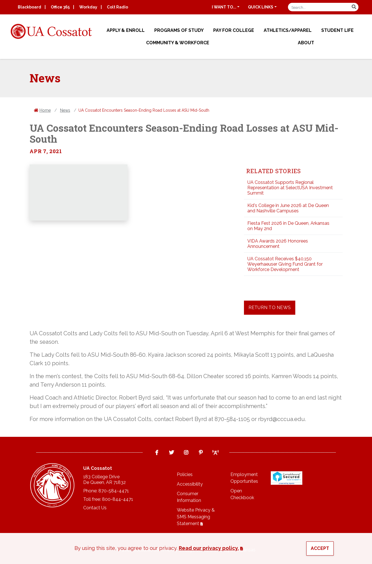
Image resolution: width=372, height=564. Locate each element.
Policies (185, 474)
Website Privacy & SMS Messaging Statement (196, 516)
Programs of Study (179, 30)
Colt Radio (117, 7)
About (306, 42)
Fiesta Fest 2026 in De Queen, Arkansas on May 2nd (288, 226)
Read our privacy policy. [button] (209, 548)
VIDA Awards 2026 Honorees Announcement (277, 243)
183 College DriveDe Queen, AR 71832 (104, 479)
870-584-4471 (113, 490)
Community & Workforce (177, 42)
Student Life (337, 30)
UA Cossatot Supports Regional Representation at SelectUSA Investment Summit (290, 188)
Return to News (269, 307)
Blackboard (29, 7)
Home (45, 110)
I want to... (224, 7)
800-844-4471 (117, 499)
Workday (88, 7)
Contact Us (95, 507)
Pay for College (233, 30)
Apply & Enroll (126, 30)
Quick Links (260, 7)
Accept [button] (320, 548)
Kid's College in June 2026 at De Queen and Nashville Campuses (288, 208)
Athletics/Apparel (288, 30)
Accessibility (190, 484)
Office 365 (60, 7)
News (65, 110)
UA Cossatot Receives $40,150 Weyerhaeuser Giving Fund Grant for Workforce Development (285, 264)
